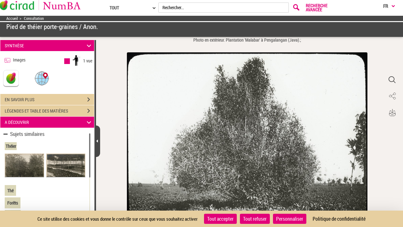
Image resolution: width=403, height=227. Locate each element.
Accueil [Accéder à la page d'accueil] (12, 18)
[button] (42, 78)
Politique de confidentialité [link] (339, 218)
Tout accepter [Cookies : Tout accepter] (220, 218)
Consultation (34, 18)
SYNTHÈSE (49, 45)
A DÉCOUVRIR (49, 122)
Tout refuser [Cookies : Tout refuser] (255, 218)
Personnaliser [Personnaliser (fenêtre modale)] (289, 218)
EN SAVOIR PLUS (49, 99)
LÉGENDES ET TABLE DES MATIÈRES (49, 111)
